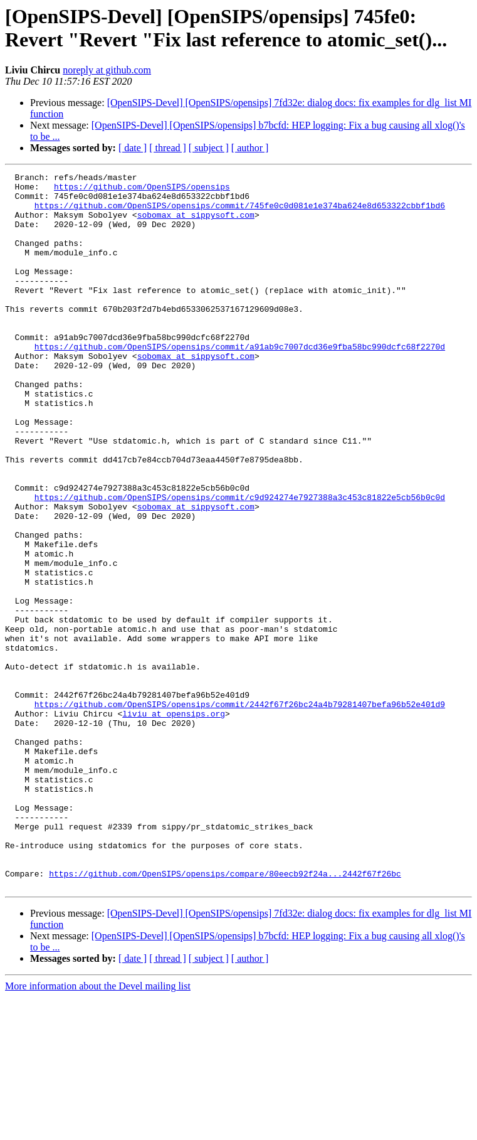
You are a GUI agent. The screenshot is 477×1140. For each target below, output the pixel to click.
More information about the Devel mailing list (98, 1129)
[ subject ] (209, 147)
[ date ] (132, 147)
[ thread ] (167, 147)
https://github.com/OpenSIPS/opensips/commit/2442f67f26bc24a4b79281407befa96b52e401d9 (239, 811)
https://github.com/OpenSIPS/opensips (142, 190)
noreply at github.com (107, 70)
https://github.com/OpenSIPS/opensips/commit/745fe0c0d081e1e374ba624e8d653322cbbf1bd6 (239, 212)
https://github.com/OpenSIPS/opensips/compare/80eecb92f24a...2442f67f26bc (225, 1014)
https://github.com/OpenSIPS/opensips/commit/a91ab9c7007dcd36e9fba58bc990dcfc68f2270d (239, 382)
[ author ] (250, 147)
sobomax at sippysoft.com (195, 224)
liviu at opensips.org (173, 822)
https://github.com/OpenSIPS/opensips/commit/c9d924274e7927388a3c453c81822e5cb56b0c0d (239, 562)
